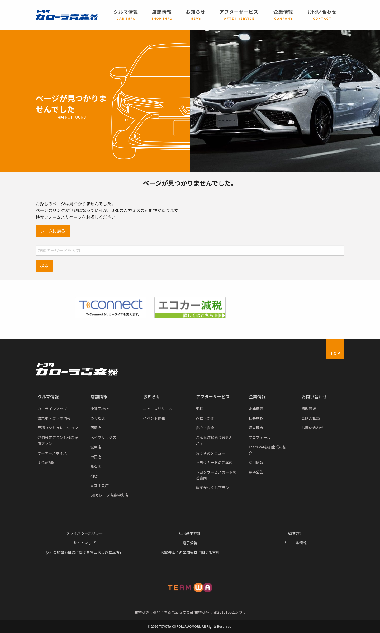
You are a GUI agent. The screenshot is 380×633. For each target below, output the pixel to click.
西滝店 (95, 427)
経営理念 (256, 427)
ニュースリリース (157, 408)
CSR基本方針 (190, 533)
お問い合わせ (314, 396)
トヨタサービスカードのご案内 (216, 474)
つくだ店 (97, 418)
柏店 (94, 475)
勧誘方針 (295, 533)
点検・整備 (205, 418)
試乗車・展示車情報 (54, 418)
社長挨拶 (256, 418)
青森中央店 (99, 485)
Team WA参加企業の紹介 (268, 449)
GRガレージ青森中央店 (109, 495)
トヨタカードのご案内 (214, 462)
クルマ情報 (48, 396)
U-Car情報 (46, 462)
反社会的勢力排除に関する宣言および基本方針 (84, 552)
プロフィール (260, 437)
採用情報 (256, 462)
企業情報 (257, 396)
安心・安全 (205, 427)
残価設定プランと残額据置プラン (57, 440)
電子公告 (256, 472)
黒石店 (95, 466)
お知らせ (151, 396)
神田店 (95, 456)
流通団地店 (99, 408)
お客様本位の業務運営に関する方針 (190, 552)
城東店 (95, 447)
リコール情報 (295, 542)
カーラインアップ (52, 408)
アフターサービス (213, 396)
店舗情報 (99, 396)
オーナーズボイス (52, 453)
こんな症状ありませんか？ (214, 440)
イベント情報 (154, 418)
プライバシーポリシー (84, 533)
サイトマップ (84, 542)
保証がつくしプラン (212, 487)
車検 (199, 408)
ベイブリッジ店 (103, 437)
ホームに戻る (52, 231)
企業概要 (256, 408)
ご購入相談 (310, 418)
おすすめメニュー (210, 453)
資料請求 (308, 408)
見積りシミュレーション (57, 427)
